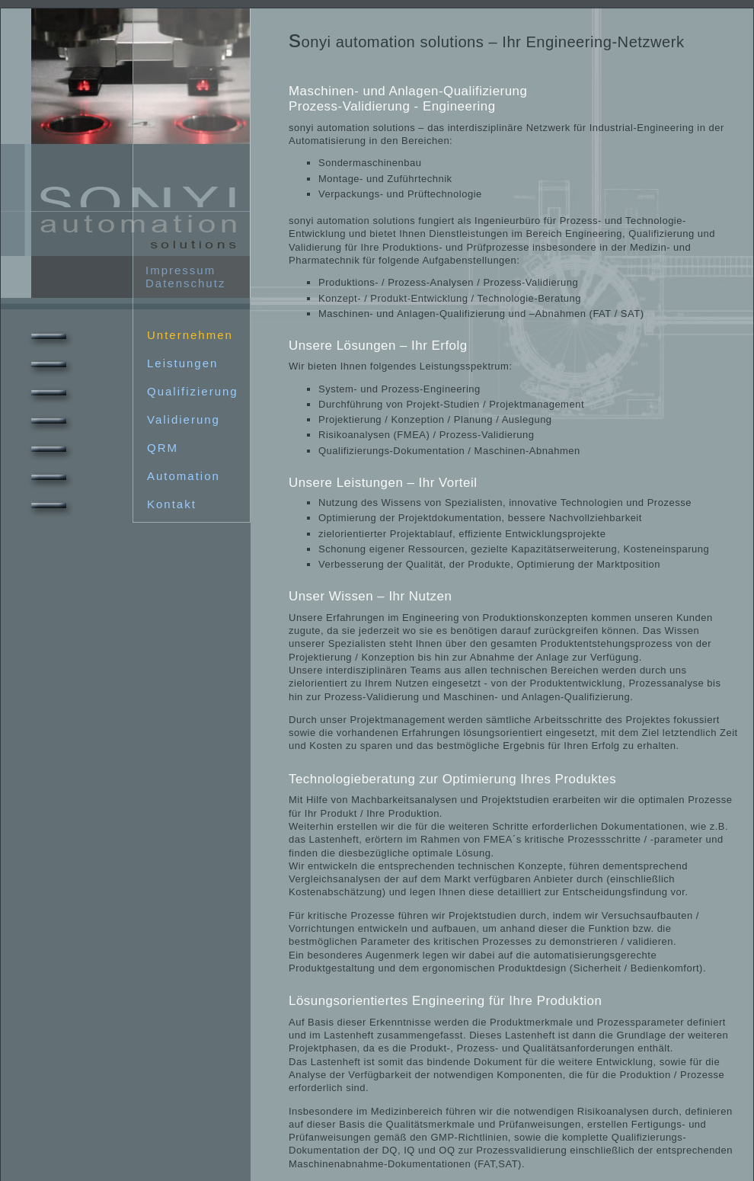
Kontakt (110, 504)
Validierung (122, 419)
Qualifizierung (131, 391)
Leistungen (121, 363)
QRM (101, 447)
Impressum (180, 270)
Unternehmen (128, 334)
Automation (122, 475)
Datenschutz (185, 283)
